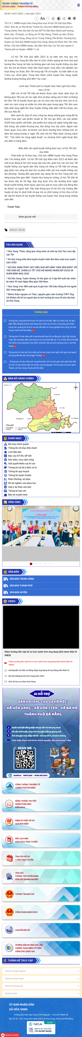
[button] (6, 536)
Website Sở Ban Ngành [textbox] (15, 971)
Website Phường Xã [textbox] (14, 986)
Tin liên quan (14, 244)
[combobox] (41, 971)
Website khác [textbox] (11, 993)
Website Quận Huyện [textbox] (14, 978)
